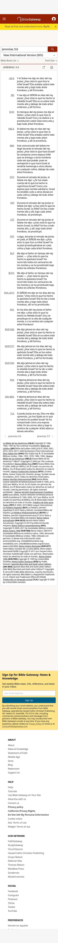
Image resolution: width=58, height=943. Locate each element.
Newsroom (13, 768)
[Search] (52, 49)
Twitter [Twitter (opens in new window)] (11, 906)
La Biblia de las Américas (15, 443)
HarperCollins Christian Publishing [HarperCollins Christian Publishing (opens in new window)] (26, 853)
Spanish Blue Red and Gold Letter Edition (31, 564)
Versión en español (18, 925)
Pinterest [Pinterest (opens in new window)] (12, 899)
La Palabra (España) (12, 507)
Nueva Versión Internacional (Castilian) (34, 492)
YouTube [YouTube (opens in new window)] (12, 910)
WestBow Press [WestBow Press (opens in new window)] (16, 868)
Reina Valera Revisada (30, 546)
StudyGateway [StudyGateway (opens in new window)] (15, 845)
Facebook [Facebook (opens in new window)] (13, 891)
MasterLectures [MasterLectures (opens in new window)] (16, 876)
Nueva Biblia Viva (23, 464)
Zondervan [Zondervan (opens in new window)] (13, 872)
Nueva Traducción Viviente (24, 471)
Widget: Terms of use (19, 826)
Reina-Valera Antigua (22, 561)
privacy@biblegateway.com (14, 726)
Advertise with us (17, 799)
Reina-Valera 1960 (11, 530)
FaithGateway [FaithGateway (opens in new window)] (15, 841)
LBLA (11, 78)
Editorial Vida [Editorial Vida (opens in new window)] (15, 860)
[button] (54, 19)
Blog (10, 764)
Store (11, 760)
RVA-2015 (9, 292)
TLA (12, 413)
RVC (12, 309)
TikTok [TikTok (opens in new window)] (11, 903)
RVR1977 (9, 346)
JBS (12, 95)
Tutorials (12, 791)
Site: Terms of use (17, 822)
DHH (11, 112)
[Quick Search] (24, 49)
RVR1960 (9, 329)
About (11, 745)
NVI (12, 202)
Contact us (13, 803)
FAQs (10, 787)
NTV (12, 177)
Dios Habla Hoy (10, 453)
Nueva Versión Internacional (17, 479)
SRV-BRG (9, 396)
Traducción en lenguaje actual (17, 579)
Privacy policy (15, 807)
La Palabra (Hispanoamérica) (25, 512)
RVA (12, 379)
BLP (12, 253)
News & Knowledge (18, 749)
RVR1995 (9, 363)
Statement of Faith (17, 753)
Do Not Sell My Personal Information (28, 814)
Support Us (14, 772)
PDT (12, 236)
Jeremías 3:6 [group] (11, 67)
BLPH (11, 273)
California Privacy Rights (21, 810)
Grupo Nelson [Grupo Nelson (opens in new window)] (15, 857)
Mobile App (14, 756)
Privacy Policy (35, 723)
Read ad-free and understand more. (29, 26)
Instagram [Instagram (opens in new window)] (13, 895)
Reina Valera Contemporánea (26, 525)
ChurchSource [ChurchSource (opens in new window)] (15, 849)
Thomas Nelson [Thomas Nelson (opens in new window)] (16, 864)
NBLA (11, 128)
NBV (12, 145)
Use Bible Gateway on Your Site (24, 795)
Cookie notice (15, 818)
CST (12, 219)
